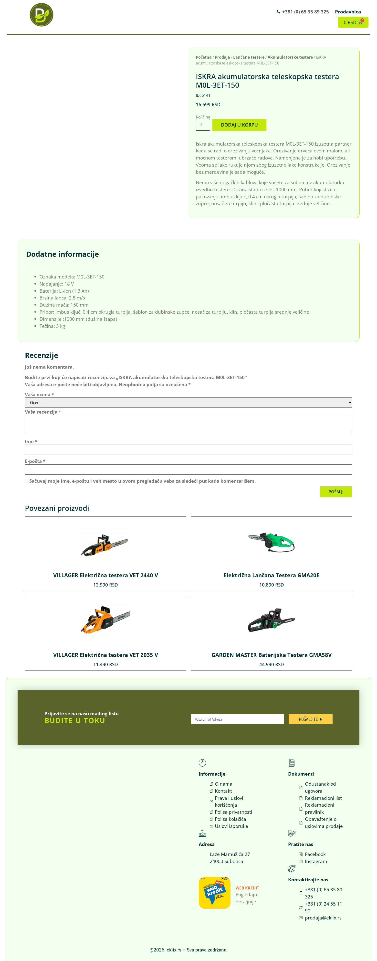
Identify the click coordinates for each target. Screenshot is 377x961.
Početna (204, 57)
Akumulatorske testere (290, 57)
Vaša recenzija (43, 411)
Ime (31, 441)
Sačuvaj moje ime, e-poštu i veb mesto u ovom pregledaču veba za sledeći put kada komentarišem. (142, 481)
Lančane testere (248, 57)
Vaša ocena (39, 394)
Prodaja (222, 57)
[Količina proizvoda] (203, 124)
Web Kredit (247, 888)
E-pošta (35, 461)
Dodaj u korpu (239, 124)
